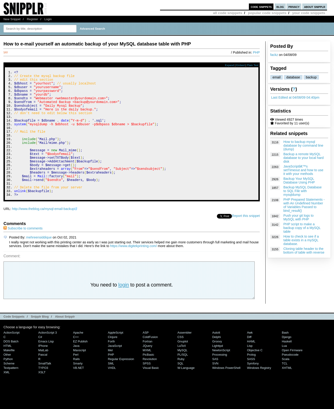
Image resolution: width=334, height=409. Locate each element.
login (123, 308)
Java (76, 369)
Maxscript (79, 374)
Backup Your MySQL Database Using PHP (299, 180)
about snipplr (314, 7)
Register (32, 19)
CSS (180, 360)
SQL (180, 387)
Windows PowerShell (226, 391)
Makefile (9, 374)
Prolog (251, 378)
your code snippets (308, 13)
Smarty (78, 387)
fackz (274, 55)
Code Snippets (14, 340)
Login (48, 19)
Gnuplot (182, 365)
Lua (284, 369)
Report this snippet (246, 239)
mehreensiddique (39, 261)
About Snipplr (65, 340)
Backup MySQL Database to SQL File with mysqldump (302, 190)
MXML (147, 374)
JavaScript (115, 369)
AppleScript (115, 356)
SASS (251, 382)
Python (8, 382)
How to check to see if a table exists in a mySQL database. (301, 240)
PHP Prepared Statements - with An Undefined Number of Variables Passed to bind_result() (304, 205)
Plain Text (252, 65)
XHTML (287, 391)
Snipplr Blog (40, 340)
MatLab (43, 374)
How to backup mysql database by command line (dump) (303, 145)
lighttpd (217, 369)
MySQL (182, 374)
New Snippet (11, 19)
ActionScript (11, 356)
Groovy (217, 365)
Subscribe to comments (22, 252)
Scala (285, 382)
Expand (229, 65)
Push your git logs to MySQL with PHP (298, 217)
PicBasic (148, 378)
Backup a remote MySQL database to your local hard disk (303, 157)
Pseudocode (290, 378)
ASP (146, 356)
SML (111, 387)
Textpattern (10, 391)
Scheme (9, 387)
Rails (76, 382)
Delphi (216, 360)
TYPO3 (43, 391)
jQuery (147, 369)
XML (6, 396)
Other (7, 378)
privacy (293, 7)
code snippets (261, 7)
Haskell (287, 365)
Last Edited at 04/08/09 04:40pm (295, 97)
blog (280, 7)
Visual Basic (151, 391)
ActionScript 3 (47, 356)
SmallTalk (44, 387)
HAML (251, 365)
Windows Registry (259, 391)
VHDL (112, 391)
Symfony (253, 387)
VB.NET (78, 391)
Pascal (42, 378)
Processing (219, 378)
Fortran (147, 365)
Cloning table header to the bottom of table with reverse (303, 250)
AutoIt (216, 356)
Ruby (180, 382)
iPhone (43, 369)
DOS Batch (11, 365)
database (293, 77)
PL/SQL (182, 378)
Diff (249, 360)
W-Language (186, 391)
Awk (250, 356)
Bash (285, 356)
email (276, 77)
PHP (256, 52)
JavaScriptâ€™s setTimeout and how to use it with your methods (303, 170)
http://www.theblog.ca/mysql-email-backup (43, 232)
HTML (7, 369)
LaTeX (181, 369)
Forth (111, 365)
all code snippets (227, 13)
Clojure (112, 360)
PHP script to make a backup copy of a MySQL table (302, 227)
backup (311, 77)
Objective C (255, 374)
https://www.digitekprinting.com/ (133, 269)
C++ (76, 360)
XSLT (41, 396)
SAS (215, 382)
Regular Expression (121, 382)
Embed (240, 65)
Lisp (250, 369)
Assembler (184, 356)
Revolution (150, 382)
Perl (75, 378)
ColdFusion (150, 360)
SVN (215, 387)
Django (286, 360)
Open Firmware (292, 374)
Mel (110, 374)
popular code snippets (267, 13)
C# (40, 360)
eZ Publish (80, 365)
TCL (284, 387)
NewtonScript (221, 374)
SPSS (147, 387)
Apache (78, 356)
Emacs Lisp (46, 365)
